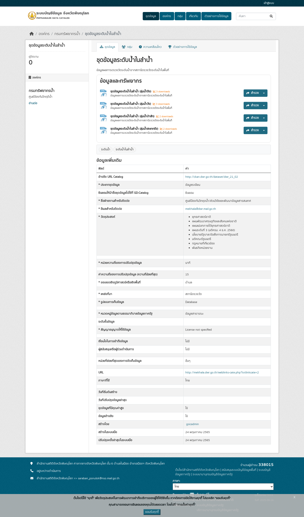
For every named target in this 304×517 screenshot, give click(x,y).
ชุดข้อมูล (151, 16)
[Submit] (271, 16)
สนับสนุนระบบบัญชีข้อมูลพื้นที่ (239, 470)
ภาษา (176, 481)
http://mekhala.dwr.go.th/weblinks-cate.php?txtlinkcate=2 (222, 372)
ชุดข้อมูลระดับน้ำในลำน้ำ (103, 34)
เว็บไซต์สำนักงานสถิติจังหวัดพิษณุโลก (197, 470)
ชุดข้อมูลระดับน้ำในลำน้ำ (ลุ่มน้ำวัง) (131, 104)
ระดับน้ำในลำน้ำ (125, 149)
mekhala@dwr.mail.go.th (200, 209)
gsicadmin (192, 424)
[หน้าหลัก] (32, 34)
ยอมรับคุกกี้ (152, 512)
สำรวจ (252, 93)
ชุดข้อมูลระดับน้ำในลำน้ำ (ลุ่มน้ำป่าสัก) (132, 116)
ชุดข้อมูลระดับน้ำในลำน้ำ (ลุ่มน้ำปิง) (131, 91)
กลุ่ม (180, 16)
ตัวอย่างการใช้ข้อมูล (216, 16)
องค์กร (167, 16)
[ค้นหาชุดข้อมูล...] (256, 16)
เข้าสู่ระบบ (269, 3)
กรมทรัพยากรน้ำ (67, 34)
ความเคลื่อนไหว (150, 47)
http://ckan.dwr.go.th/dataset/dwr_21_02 (211, 177)
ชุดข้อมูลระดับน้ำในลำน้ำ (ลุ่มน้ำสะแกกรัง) (134, 129)
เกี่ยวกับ (193, 16)
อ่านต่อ (33, 103)
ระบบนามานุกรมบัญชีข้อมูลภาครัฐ (213, 474)
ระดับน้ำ (105, 149)
